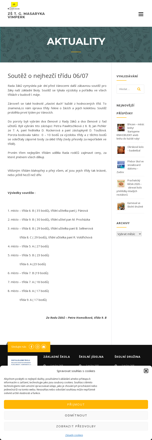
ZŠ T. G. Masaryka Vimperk (26, 15)
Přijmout (76, 404)
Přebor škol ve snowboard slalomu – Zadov (130, 167)
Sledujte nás (18, 346)
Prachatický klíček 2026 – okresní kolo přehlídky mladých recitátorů (129, 187)
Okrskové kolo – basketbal (135, 148)
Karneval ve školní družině (135, 204)
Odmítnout (76, 415)
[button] (146, 371)
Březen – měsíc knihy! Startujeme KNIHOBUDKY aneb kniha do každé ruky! (130, 131)
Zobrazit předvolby (76, 426)
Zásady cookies (74, 435)
